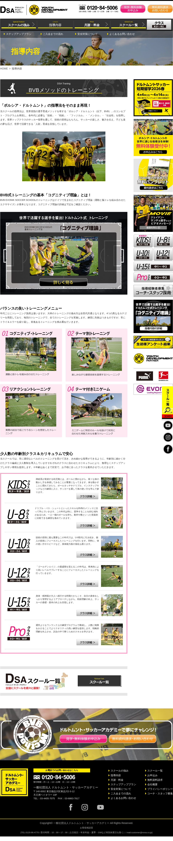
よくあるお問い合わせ (122, 33)
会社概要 (152, 784)
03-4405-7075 (47, 798)
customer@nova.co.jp (141, 832)
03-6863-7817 (72, 798)
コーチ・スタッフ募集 (160, 793)
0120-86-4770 (32, 832)
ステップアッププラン (18, 33)
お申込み (152, 775)
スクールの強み (119, 770)
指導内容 (116, 775)
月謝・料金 (117, 779)
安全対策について (87, 33)
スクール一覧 (155, 770)
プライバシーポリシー (160, 788)
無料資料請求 (155, 779)
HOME (4, 68)
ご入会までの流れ (53, 33)
